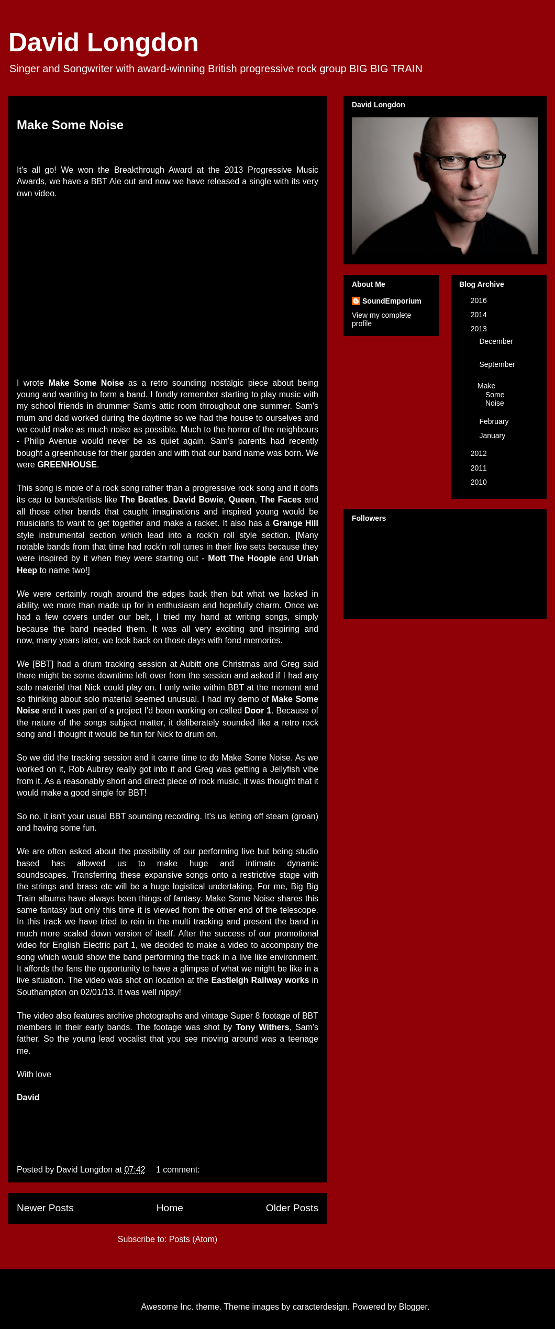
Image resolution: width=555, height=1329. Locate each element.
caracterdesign (320, 1306)
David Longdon (103, 42)
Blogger (413, 1306)
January (493, 435)
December (496, 341)
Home (170, 1207)
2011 (480, 468)
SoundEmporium (391, 301)
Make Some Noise (70, 125)
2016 (480, 300)
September (497, 364)
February (494, 421)
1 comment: (179, 1169)
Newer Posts (45, 1207)
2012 (480, 453)
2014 (480, 314)
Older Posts (292, 1207)
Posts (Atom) (193, 1239)
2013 (480, 329)
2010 (480, 482)
